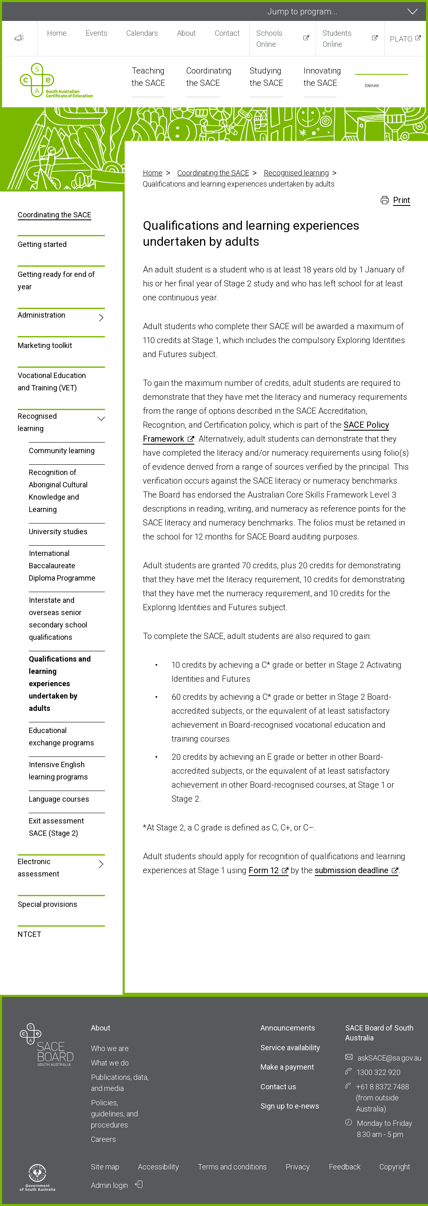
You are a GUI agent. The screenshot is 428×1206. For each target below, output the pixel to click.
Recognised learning (296, 172)
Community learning (62, 450)
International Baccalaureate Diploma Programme (62, 565)
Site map (105, 1166)
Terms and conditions (232, 1166)
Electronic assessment (38, 867)
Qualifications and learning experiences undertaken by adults (60, 684)
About (186, 33)
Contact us (278, 1086)
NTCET (29, 934)
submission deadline (351, 870)
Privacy (298, 1166)
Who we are (110, 1048)
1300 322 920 (378, 1072)
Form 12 (264, 870)
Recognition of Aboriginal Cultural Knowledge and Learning (58, 491)
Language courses (59, 799)
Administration (41, 315)
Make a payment (287, 1067)
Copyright (394, 1166)
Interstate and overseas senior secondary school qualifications (58, 618)
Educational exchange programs (61, 736)
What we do (110, 1062)
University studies (58, 531)
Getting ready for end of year (56, 280)
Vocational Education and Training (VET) (52, 381)
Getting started (42, 244)
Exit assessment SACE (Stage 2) (56, 826)
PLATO (401, 39)
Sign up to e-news (290, 1106)
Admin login (117, 1185)
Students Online (337, 38)
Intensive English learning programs (58, 770)
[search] (372, 86)
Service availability (290, 1047)
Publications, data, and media (120, 1083)
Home (57, 33)
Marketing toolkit (45, 345)
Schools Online (269, 38)
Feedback (345, 1166)
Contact (227, 33)
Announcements (288, 1028)
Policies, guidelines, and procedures (114, 1113)
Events (96, 33)
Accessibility (158, 1166)
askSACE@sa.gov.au (389, 1058)
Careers (103, 1139)
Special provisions (47, 904)
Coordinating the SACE (213, 172)
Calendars (142, 33)
